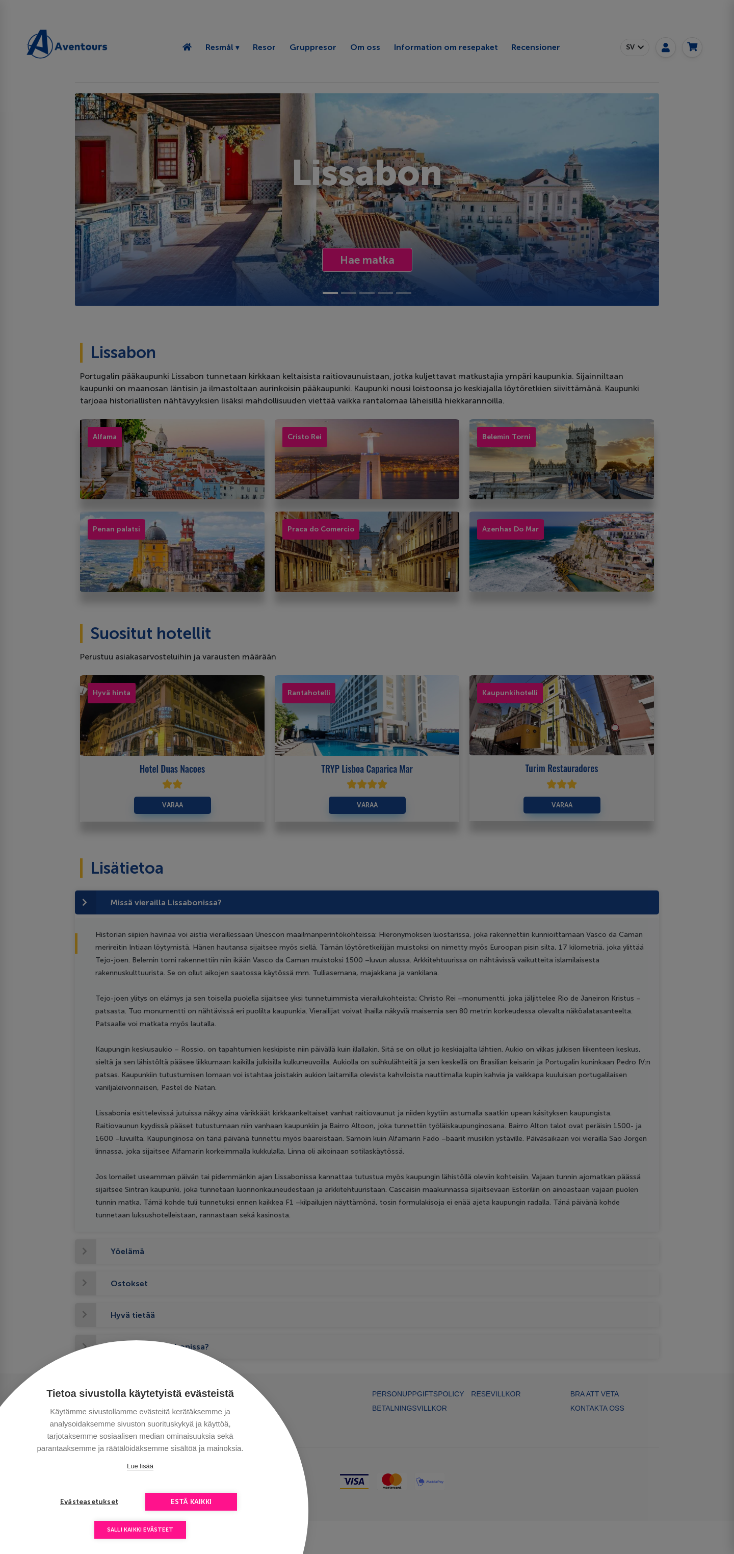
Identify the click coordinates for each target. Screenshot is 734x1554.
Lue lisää (140, 1466)
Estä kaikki (191, 1501)
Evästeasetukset (89, 1501)
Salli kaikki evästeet (140, 1529)
